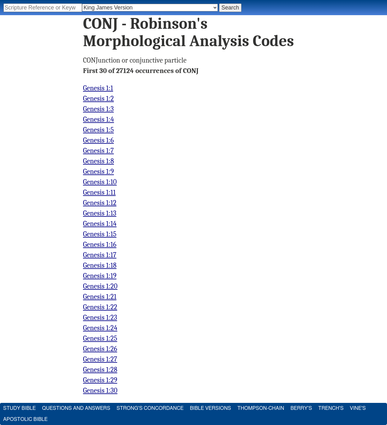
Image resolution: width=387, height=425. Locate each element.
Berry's (301, 408)
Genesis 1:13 (99, 213)
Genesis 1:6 (98, 140)
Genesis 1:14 (99, 224)
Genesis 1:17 (99, 255)
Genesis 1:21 (99, 297)
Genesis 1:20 (100, 286)
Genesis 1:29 (100, 380)
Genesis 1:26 (100, 349)
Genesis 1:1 (98, 88)
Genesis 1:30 (100, 390)
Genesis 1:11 (99, 192)
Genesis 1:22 (100, 307)
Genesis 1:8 (98, 161)
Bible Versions (210, 408)
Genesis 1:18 (99, 265)
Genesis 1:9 (98, 171)
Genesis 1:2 (98, 98)
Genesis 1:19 (99, 276)
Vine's (358, 408)
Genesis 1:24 (100, 328)
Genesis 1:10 (100, 182)
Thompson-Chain (260, 408)
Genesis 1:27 (100, 359)
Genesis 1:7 (98, 151)
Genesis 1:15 (99, 234)
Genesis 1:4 (98, 119)
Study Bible (19, 408)
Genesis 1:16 (99, 244)
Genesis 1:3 (98, 109)
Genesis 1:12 (99, 203)
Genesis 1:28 (100, 370)
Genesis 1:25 (100, 338)
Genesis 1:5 (98, 130)
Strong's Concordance (149, 408)
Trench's (330, 408)
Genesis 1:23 (100, 317)
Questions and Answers (76, 408)
